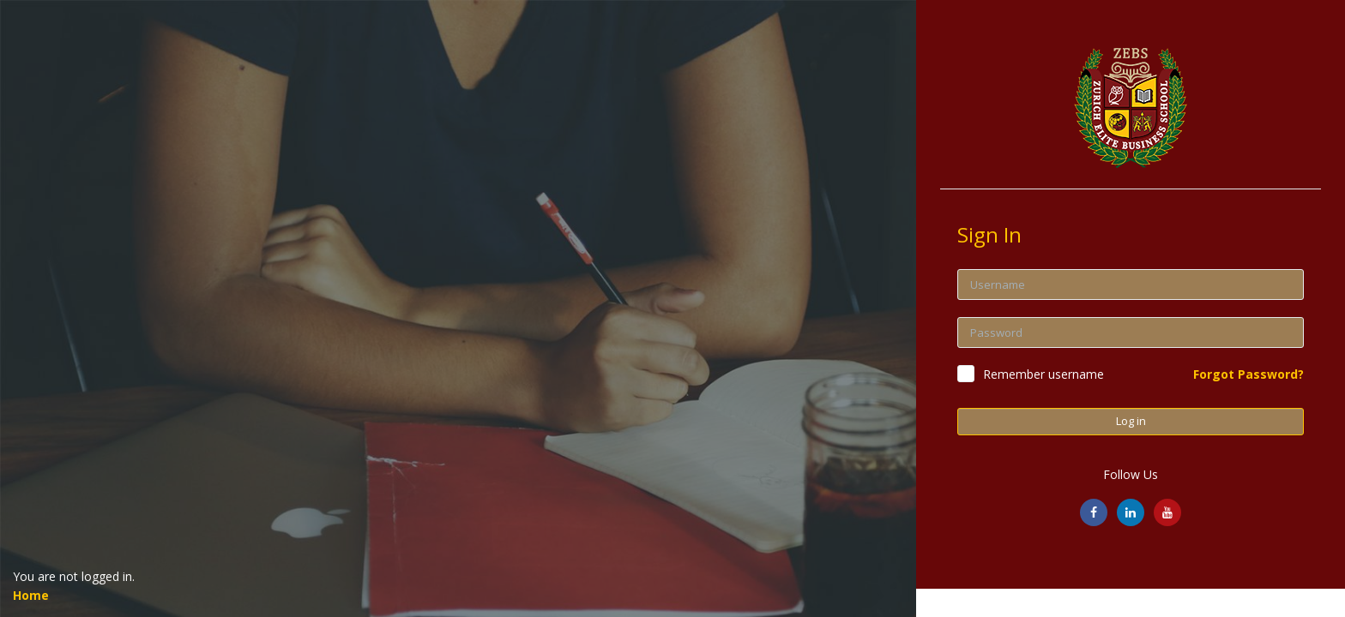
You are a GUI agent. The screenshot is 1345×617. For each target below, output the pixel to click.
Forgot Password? (1248, 374)
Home (31, 595)
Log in (1131, 420)
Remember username (1043, 374)
